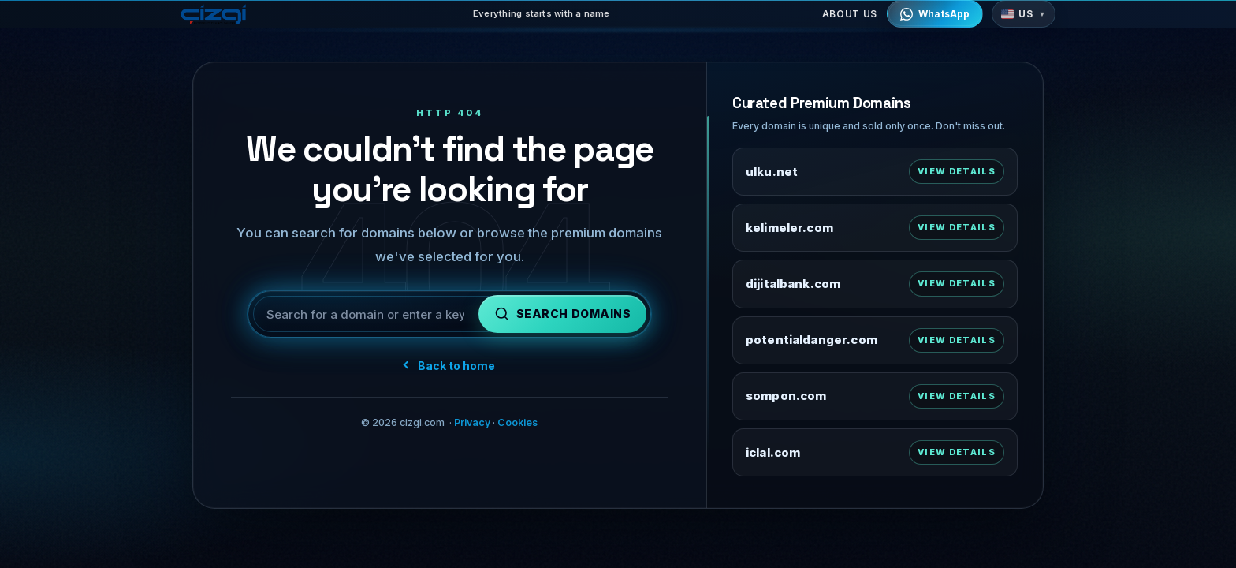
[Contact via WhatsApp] (935, 23)
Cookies (517, 431)
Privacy (472, 431)
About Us (849, 23)
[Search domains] (562, 323)
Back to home (449, 373)
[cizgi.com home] (220, 23)
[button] (1023, 23)
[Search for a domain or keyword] (365, 323)
